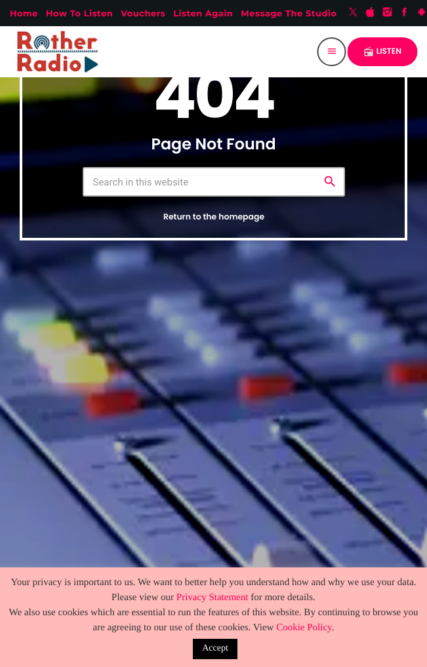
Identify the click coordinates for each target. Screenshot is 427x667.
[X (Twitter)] (353, 13)
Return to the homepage (213, 217)
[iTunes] (370, 13)
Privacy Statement (212, 597)
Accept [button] (215, 648)
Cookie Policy (303, 627)
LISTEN (382, 51)
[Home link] (60, 52)
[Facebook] (404, 13)
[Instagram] (387, 13)
